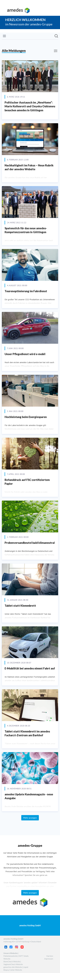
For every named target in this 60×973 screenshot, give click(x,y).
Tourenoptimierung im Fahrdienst (26, 291)
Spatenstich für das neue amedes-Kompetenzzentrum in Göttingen (26, 230)
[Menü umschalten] (4, 36)
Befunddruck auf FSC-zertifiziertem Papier (27, 481)
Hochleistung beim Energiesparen (26, 417)
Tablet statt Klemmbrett (20, 605)
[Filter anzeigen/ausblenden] (55, 51)
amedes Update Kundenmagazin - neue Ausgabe (29, 796)
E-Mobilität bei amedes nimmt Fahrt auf (30, 668)
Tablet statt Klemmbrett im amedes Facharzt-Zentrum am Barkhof (27, 733)
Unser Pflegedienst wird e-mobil (25, 354)
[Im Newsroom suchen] (56, 36)
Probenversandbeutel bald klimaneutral (30, 542)
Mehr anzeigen (30, 817)
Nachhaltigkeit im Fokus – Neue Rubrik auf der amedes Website (29, 167)
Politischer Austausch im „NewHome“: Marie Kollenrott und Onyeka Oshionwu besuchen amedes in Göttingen (30, 106)
